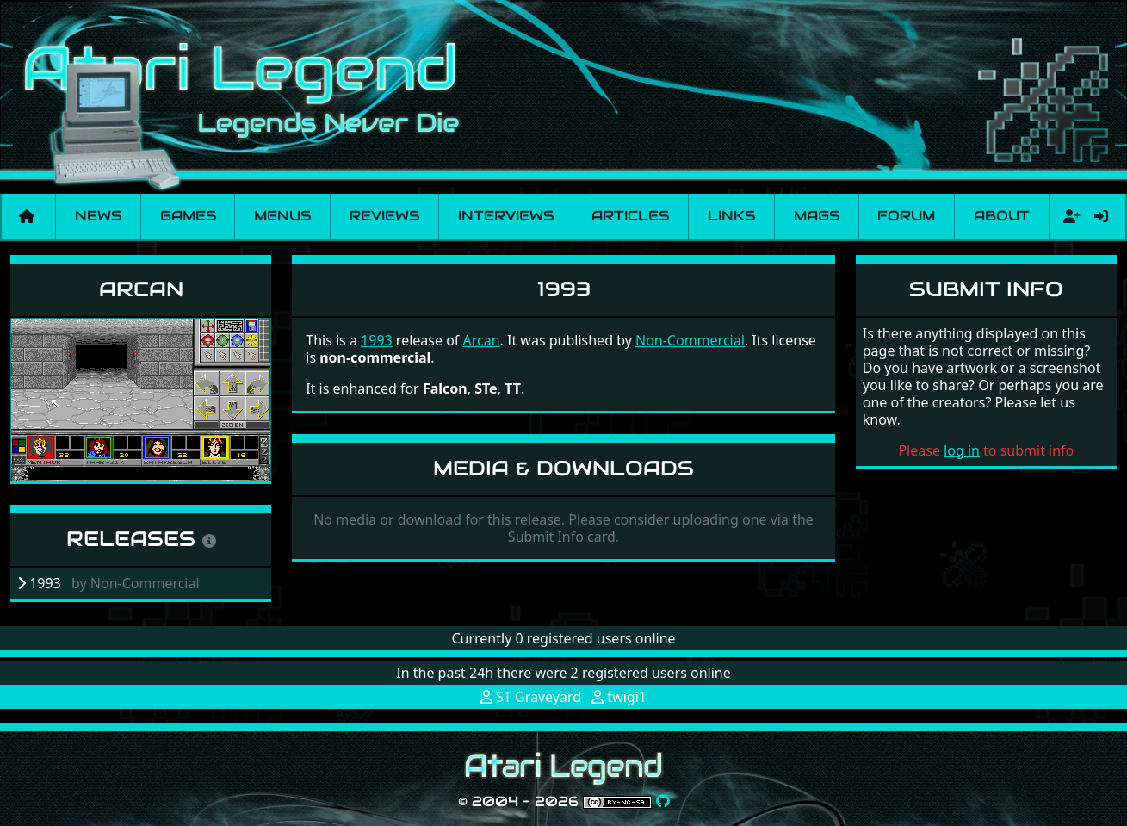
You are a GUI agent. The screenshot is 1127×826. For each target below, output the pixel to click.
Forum (906, 216)
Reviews (384, 216)
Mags (816, 216)
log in (962, 450)
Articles (630, 216)
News (98, 216)
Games (188, 216)
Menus (282, 216)
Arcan (141, 289)
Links (731, 216)
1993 (377, 340)
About (1002, 216)
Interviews (506, 216)
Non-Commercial (690, 340)
